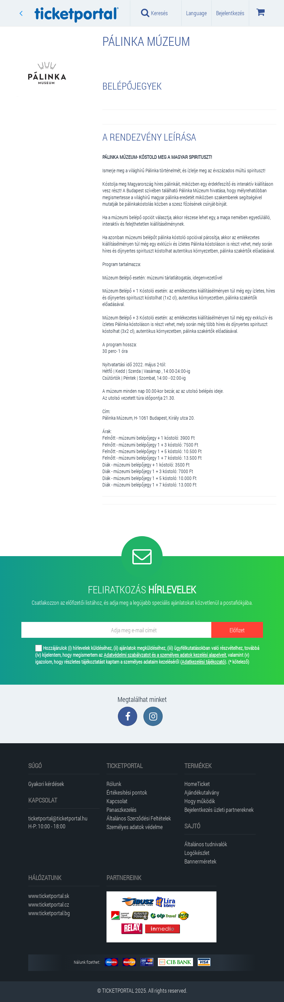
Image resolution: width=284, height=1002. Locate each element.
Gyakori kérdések (46, 783)
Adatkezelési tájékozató (203, 661)
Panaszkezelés (121, 809)
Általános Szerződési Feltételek (138, 818)
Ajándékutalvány (201, 792)
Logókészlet (197, 852)
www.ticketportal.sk (48, 895)
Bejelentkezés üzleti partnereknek (219, 809)
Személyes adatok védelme (134, 826)
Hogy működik (199, 801)
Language (196, 13)
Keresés (154, 12)
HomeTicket (197, 783)
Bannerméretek (200, 861)
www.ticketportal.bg (49, 913)
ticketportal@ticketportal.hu (58, 818)
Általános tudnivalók (205, 844)
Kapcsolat (117, 801)
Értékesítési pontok (126, 792)
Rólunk (113, 783)
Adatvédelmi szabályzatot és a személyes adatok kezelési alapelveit (165, 655)
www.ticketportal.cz (48, 904)
